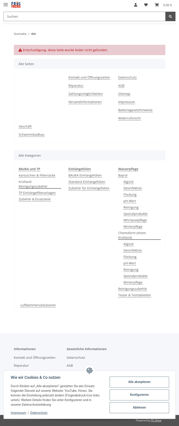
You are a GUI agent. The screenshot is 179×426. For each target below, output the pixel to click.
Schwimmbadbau (31, 134)
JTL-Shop (156, 420)
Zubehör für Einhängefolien (88, 188)
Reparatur (75, 85)
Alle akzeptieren (139, 382)
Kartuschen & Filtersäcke (37, 175)
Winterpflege (133, 226)
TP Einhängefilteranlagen (37, 193)
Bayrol (122, 175)
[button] (136, 4)
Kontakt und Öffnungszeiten (89, 77)
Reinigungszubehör (132, 289)
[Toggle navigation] (6, 3)
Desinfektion (133, 188)
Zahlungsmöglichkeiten (85, 94)
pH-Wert (130, 201)
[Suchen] (85, 16)
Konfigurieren (139, 394)
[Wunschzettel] (146, 4)
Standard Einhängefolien (86, 182)
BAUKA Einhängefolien (85, 175)
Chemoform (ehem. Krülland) (132, 235)
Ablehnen (139, 407)
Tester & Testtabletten (134, 295)
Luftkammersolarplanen (38, 305)
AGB (121, 85)
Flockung (130, 194)
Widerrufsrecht (129, 118)
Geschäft (25, 126)
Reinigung (131, 207)
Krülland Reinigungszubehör (33, 184)
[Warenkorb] (163, 4)
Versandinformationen (85, 102)
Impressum (126, 102)
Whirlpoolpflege (135, 220)
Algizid (128, 182)
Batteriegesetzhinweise (135, 110)
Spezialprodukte (136, 214)
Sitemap (124, 94)
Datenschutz (127, 77)
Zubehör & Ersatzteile (35, 199)
